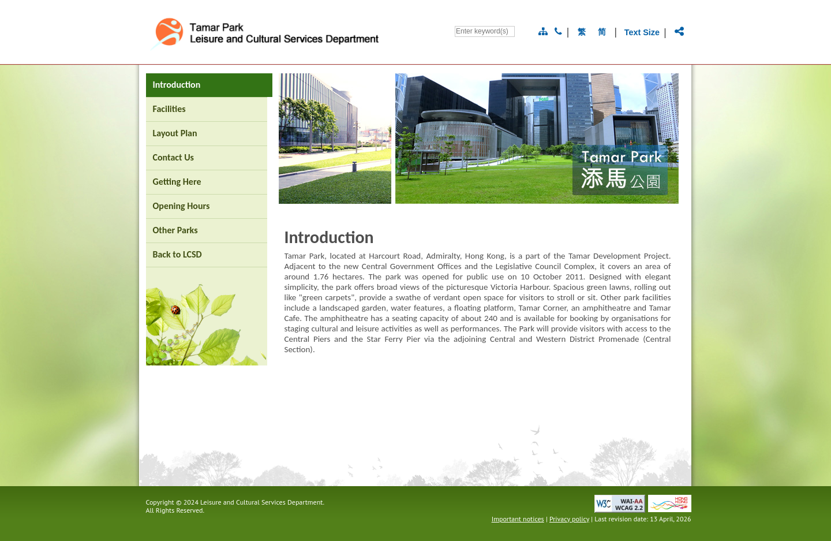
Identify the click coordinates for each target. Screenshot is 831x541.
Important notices (518, 518)
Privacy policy (569, 518)
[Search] (485, 31)
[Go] (522, 31)
